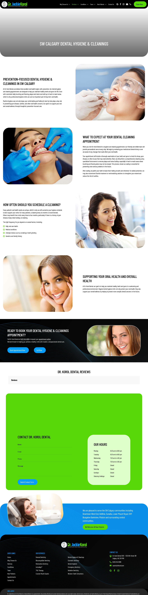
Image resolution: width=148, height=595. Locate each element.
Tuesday (96, 454)
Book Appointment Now (17, 350)
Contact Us (111, 4)
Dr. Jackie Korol (10, 594)
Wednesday (97, 458)
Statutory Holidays (99, 476)
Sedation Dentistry (73, 570)
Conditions (83, 4)
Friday (95, 465)
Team (91, 4)
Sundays (96, 472)
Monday (96, 451)
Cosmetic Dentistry (73, 560)
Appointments (11, 577)
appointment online (45, 339)
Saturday (96, 469)
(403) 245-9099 (24, 339)
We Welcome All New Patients (94, 527)
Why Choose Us (64, 4)
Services (74, 4)
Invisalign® (39, 567)
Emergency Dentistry (74, 567)
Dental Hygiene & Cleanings (76, 557)
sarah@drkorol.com (118, 565)
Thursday (96, 462)
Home (9, 557)
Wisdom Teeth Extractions (75, 574)
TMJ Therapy (39, 570)
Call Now (39, 350)
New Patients (100, 4)
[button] (8, 386)
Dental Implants (72, 564)
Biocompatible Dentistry (43, 560)
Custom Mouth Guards (42, 574)
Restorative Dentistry (42, 564)
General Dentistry (41, 557)
